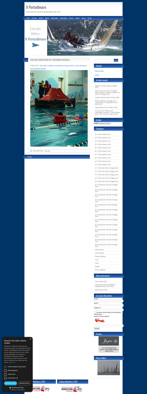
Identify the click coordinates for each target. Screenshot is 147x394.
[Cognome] (109, 310)
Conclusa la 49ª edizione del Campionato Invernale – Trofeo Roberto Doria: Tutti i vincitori (107, 112)
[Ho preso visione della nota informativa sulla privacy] (95, 312)
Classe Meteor (99, 253)
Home (28, 18)
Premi (97, 263)
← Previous (29, 157)
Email (96, 299)
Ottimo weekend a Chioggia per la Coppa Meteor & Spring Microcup (105, 101)
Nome (96, 303)
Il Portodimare (36, 7)
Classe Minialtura (100, 256)
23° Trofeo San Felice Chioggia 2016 (106, 175)
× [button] (30, 339)
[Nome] (109, 305)
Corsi (96, 260)
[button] (17, 387)
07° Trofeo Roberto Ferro (103, 154)
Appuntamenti (99, 249)
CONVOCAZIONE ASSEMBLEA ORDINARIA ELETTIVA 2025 (105, 285)
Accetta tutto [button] (10, 383)
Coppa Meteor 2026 (101, 107)
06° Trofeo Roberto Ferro (103, 151)
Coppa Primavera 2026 (102, 97)
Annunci (47, 18)
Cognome (97, 308)
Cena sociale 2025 (101, 281)
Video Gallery (63, 18)
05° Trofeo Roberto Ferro (103, 148)
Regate (97, 266)
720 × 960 (43, 65)
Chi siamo (34, 18)
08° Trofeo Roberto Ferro (103, 158)
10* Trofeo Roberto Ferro (103, 164)
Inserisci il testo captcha (101, 316)
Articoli (71, 18)
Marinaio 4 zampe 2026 (102, 86)
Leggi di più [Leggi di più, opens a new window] (12, 362)
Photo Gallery (54, 18)
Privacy (89, 18)
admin (48, 151)
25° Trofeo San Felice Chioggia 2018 (106, 181)
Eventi (97, 75)
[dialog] (17, 364)
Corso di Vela (99, 71)
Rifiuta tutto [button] (24, 383)
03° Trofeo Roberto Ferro (103, 141)
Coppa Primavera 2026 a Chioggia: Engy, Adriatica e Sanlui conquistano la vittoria (107, 92)
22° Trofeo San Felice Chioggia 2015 (106, 171)
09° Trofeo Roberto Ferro (103, 161)
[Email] (109, 301)
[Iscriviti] (97, 328)
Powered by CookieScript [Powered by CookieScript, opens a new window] (17, 390)
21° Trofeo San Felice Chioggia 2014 (106, 168)
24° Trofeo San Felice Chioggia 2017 (106, 178)
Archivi (96, 123)
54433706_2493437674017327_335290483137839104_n (50, 60)
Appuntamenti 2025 (101, 290)
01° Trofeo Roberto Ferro (103, 134)
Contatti (77, 18)
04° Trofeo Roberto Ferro (103, 144)
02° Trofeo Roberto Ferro (103, 138)
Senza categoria (100, 270)
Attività (41, 18)
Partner (84, 18)
